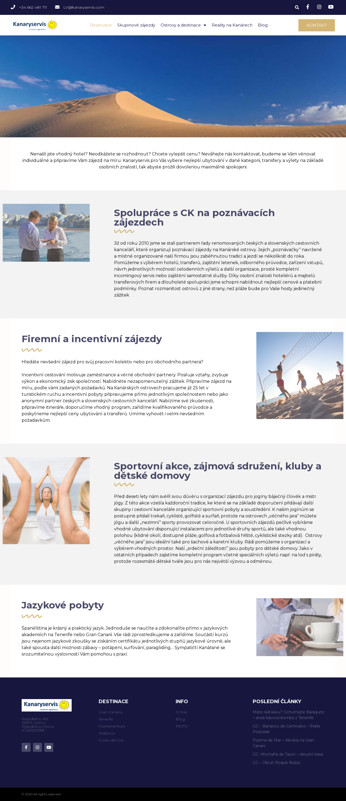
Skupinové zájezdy (136, 25)
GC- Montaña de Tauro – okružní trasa (288, 754)
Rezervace (101, 25)
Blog (263, 25)
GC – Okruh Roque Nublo (276, 762)
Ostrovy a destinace (183, 25)
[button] (316, 25)
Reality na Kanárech (232, 25)
